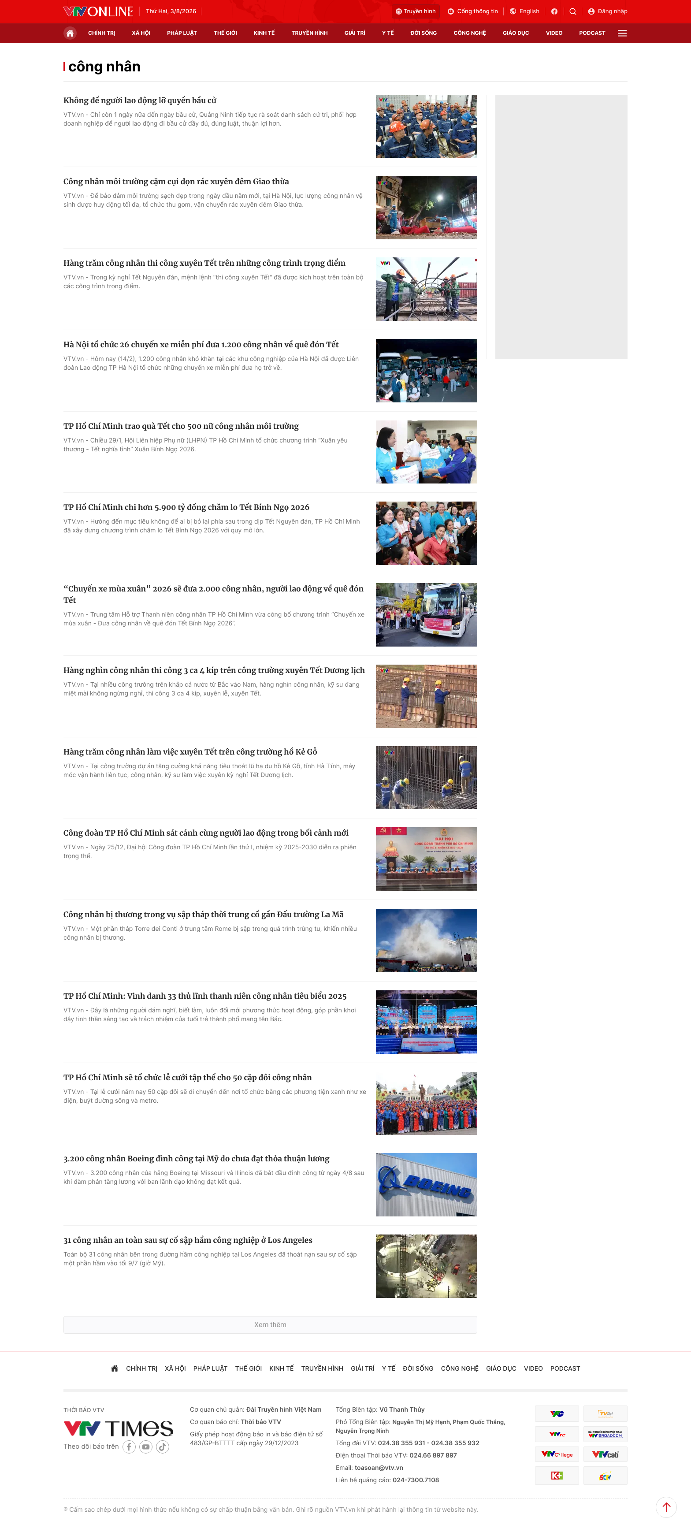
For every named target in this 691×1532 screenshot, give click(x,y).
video (554, 33)
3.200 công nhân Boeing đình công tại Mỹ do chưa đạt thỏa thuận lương (196, 1159)
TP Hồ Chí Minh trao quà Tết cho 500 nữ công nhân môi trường (181, 426)
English (524, 11)
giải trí (355, 33)
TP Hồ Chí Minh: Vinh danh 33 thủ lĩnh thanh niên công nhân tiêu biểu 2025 (205, 996)
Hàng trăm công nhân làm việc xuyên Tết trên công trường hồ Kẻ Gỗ (190, 752)
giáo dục (516, 33)
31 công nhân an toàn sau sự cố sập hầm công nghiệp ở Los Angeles (187, 1240)
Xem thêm (270, 1324)
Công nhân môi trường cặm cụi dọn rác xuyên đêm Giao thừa (176, 181)
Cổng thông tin (472, 11)
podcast (593, 33)
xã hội (141, 33)
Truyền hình (416, 11)
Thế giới (225, 33)
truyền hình (309, 33)
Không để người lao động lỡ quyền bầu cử (139, 100)
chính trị (101, 33)
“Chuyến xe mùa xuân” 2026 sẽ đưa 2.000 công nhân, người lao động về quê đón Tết (213, 594)
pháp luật (182, 33)
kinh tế (264, 33)
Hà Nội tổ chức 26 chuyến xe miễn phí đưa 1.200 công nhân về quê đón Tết (201, 345)
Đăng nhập (607, 11)
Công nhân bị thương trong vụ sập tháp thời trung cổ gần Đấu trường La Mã (203, 914)
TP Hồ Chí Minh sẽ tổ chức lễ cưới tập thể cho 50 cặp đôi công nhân (187, 1077)
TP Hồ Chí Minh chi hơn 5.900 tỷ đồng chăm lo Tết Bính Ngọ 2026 (186, 507)
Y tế (388, 33)
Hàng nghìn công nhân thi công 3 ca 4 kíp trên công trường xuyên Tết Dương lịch (214, 670)
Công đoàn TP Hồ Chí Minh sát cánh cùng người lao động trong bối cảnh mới (206, 833)
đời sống (424, 33)
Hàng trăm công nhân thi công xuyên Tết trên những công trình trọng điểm (204, 263)
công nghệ (470, 33)
